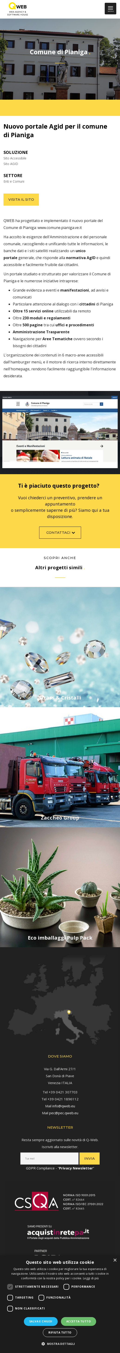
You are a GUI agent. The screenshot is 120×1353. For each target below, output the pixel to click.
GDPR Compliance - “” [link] (60, 1165)
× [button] (115, 1260)
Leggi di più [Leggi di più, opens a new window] (91, 1278)
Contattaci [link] (61, 535)
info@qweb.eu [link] (63, 1103)
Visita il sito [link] (21, 199)
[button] (60, 1343)
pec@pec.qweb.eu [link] (63, 1110)
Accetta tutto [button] (78, 1321)
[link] (16, 9)
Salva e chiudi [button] (40, 1321)
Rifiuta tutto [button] (59, 1332)
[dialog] (60, 1304)
